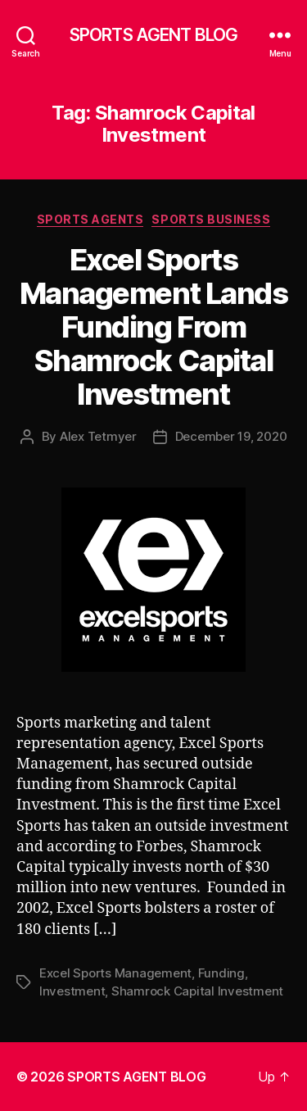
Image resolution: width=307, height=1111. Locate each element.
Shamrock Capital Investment (197, 991)
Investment (72, 991)
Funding (221, 973)
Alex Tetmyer (98, 436)
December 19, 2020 (231, 436)
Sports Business (210, 219)
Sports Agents (90, 219)
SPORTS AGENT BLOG (153, 34)
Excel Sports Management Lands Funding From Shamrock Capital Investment (153, 327)
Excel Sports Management (115, 973)
